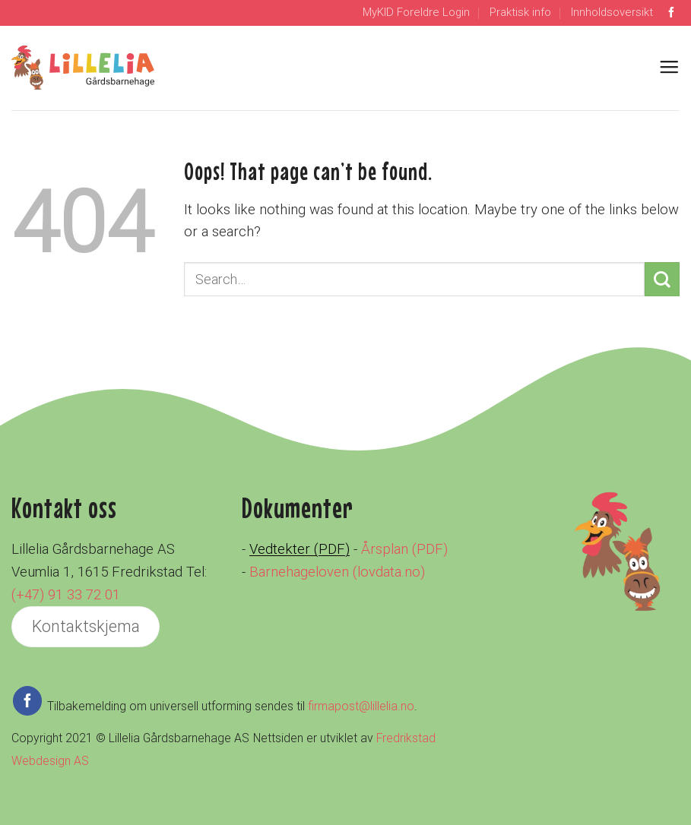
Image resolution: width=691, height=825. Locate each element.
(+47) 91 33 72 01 (65, 594)
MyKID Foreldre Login (416, 12)
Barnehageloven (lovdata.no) (337, 572)
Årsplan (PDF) (404, 549)
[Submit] (662, 279)
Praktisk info (520, 12)
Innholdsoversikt (612, 12)
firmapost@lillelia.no (361, 706)
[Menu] (669, 67)
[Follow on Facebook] (671, 13)
